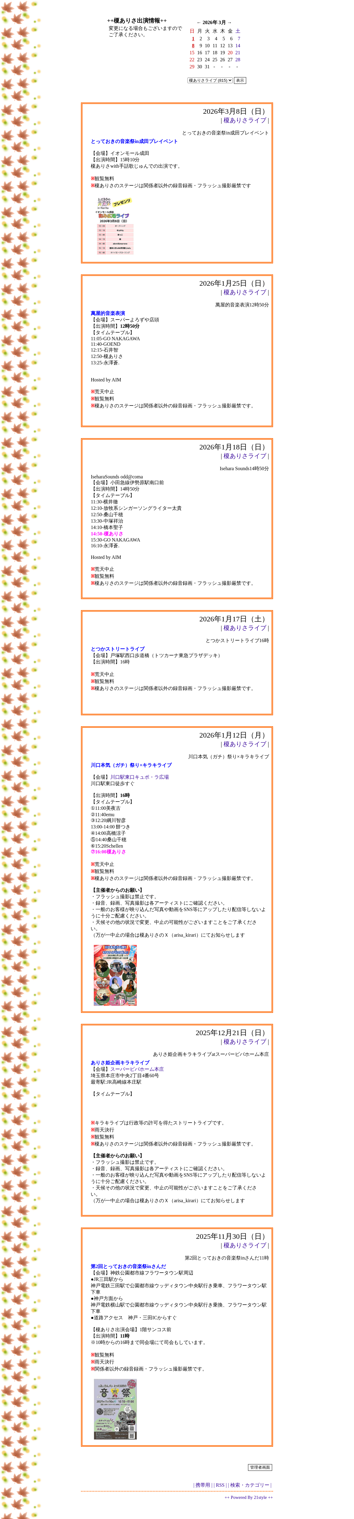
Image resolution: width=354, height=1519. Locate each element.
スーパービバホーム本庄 (137, 1069)
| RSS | (220, 1485)
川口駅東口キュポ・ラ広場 (139, 777)
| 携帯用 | (202, 1485)
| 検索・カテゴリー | (249, 1485)
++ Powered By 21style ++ (248, 1497)
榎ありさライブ (245, 120)
